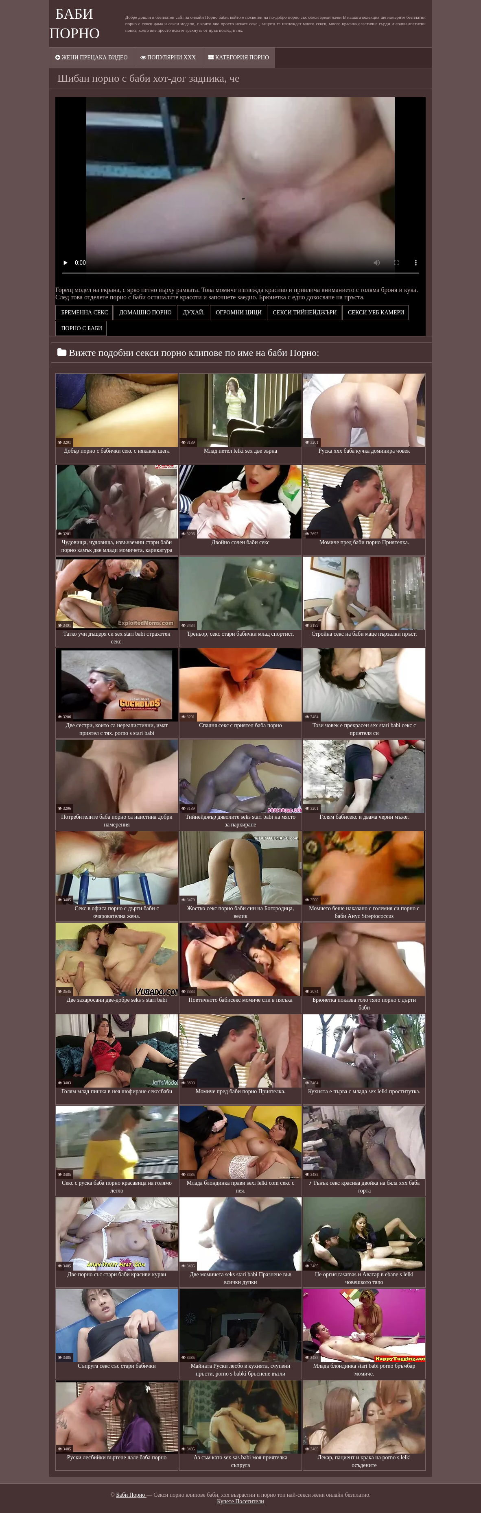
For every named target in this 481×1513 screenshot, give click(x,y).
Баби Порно (131, 1495)
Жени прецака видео (91, 58)
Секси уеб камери (375, 313)
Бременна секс (84, 313)
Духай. (193, 313)
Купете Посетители (240, 1501)
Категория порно (238, 58)
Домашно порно (145, 313)
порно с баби (81, 328)
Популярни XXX (168, 58)
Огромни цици (238, 313)
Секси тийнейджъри (304, 313)
